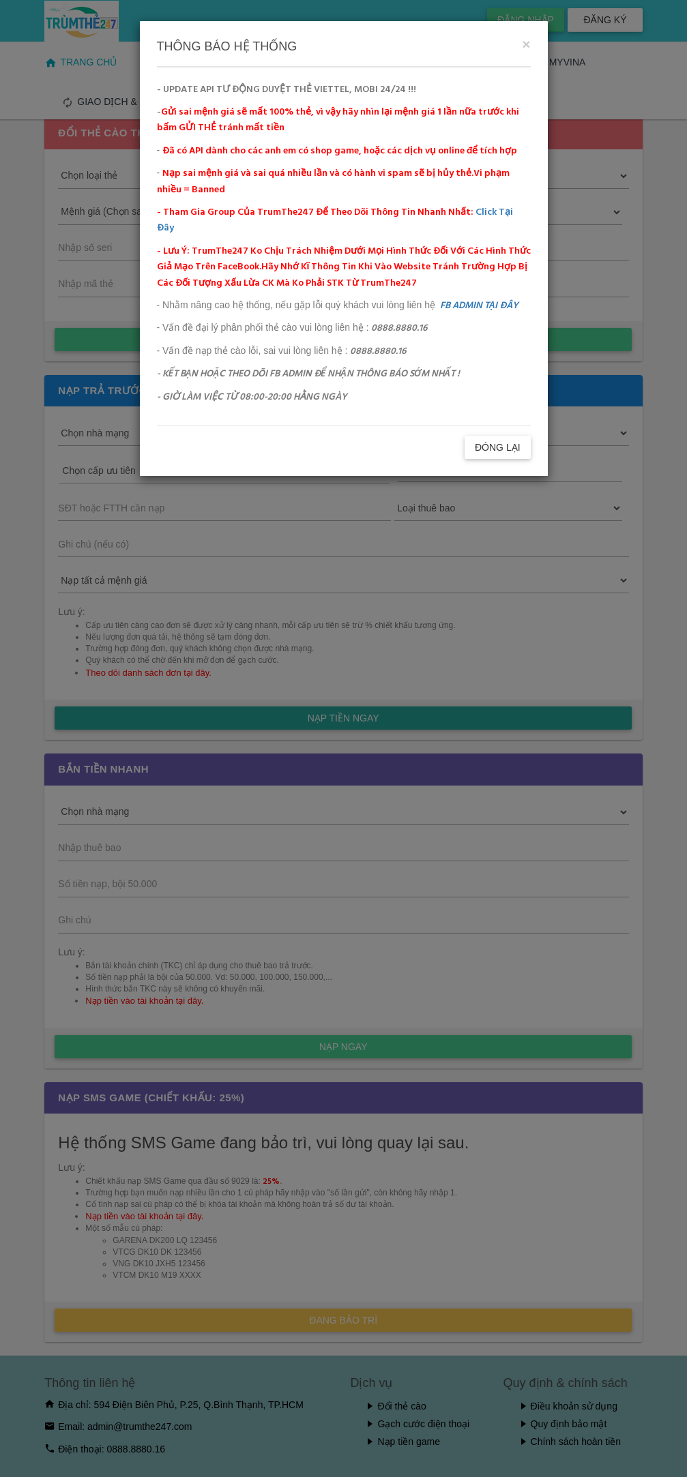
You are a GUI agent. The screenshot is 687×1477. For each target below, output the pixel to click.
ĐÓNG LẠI (498, 447)
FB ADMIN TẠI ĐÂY (479, 305)
